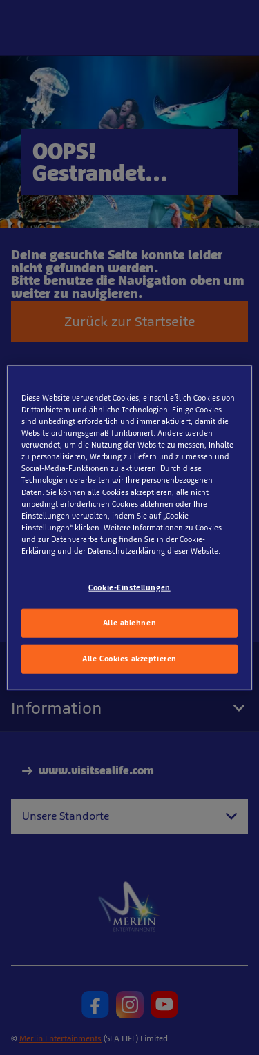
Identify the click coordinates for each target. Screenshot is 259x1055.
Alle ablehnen (129, 622)
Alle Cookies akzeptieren (129, 658)
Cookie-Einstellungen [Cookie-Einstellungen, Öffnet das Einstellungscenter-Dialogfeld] (129, 587)
